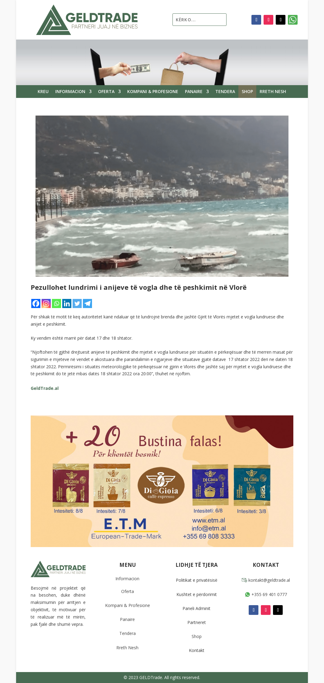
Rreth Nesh (273, 91)
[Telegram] (87, 303)
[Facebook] (35, 303)
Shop (247, 91)
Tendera (225, 91)
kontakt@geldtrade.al (266, 580)
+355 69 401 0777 (266, 594)
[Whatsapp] (56, 303)
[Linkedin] (66, 303)
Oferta (106, 91)
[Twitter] (77, 303)
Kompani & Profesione (152, 91)
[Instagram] (46, 303)
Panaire (194, 91)
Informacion (70, 91)
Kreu (43, 91)
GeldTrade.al (45, 388)
